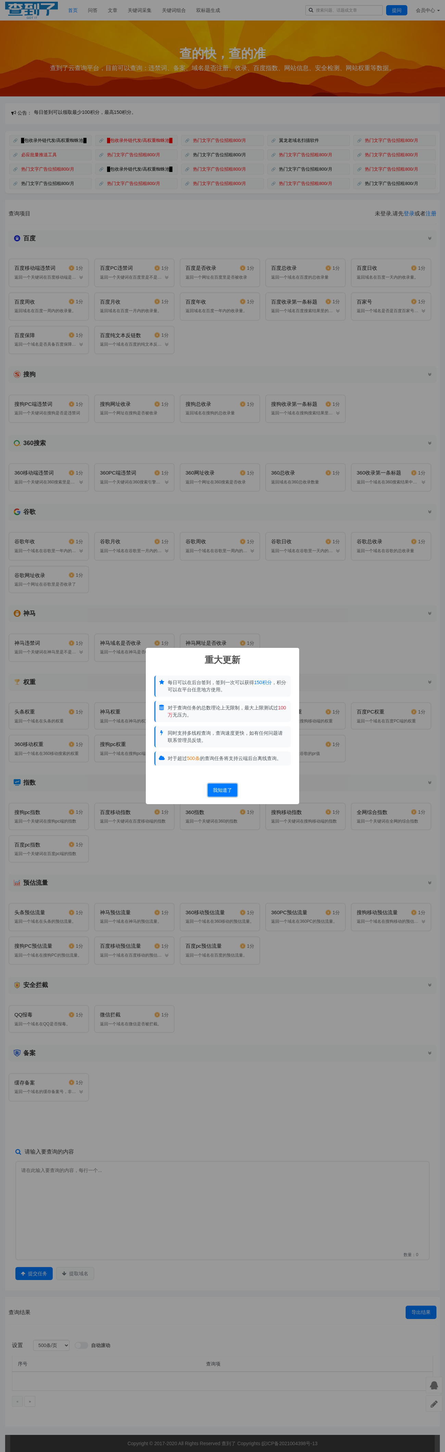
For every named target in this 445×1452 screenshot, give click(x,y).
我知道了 (222, 790)
